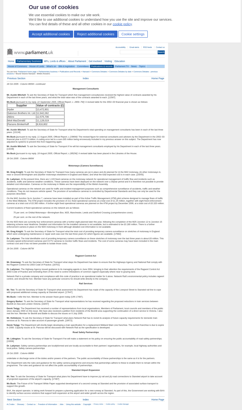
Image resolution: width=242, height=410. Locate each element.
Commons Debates (99, 72)
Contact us (160, 47)
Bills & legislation (66, 66)
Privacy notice (98, 404)
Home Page (157, 78)
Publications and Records (70, 72)
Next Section (14, 399)
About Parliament (77, 61)
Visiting (108, 61)
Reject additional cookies (95, 34)
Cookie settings (133, 34)
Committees (83, 66)
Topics (142, 66)
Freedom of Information (47, 404)
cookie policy (122, 24)
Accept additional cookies (51, 34)
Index (86, 78)
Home (11, 61)
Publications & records (102, 66)
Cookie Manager (123, 404)
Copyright (87, 404)
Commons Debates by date (120, 72)
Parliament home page (27, 72)
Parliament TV (122, 66)
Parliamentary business (29, 61)
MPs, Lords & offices (55, 61)
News (134, 66)
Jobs (61, 404)
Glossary (20, 404)
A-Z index (11, 404)
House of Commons (17, 66)
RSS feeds (147, 47)
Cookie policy (110, 404)
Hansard (86, 72)
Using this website (73, 404)
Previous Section (16, 78)
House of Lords (36, 66)
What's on (51, 66)
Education (119, 61)
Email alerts (134, 47)
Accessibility (121, 47)
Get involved (95, 61)
